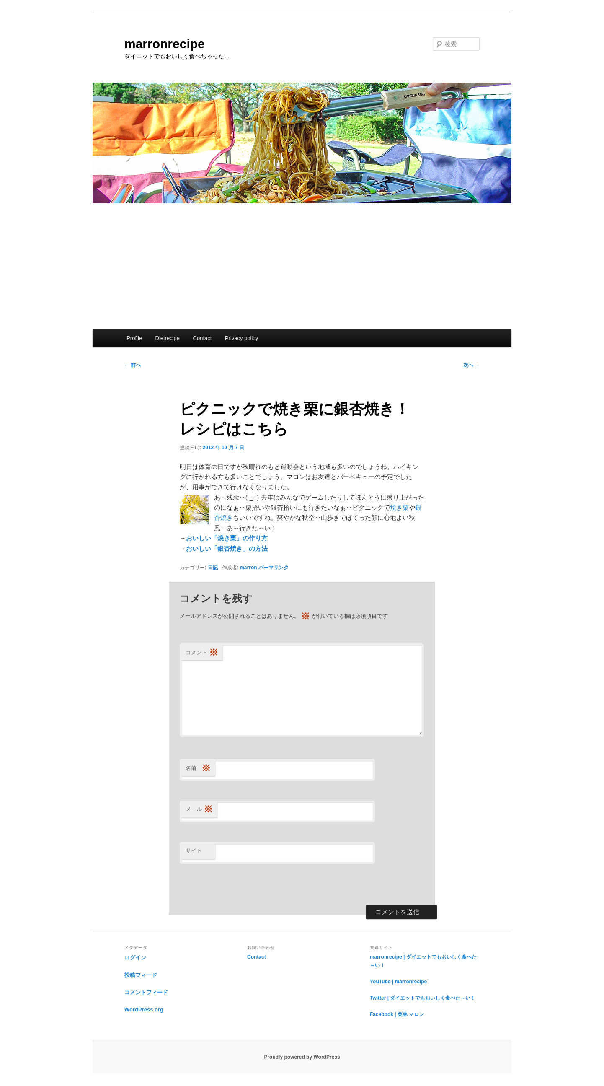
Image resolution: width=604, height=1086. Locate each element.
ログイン (135, 957)
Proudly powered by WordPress (302, 1057)
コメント (202, 653)
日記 (213, 567)
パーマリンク (273, 567)
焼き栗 (399, 507)
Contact (202, 338)
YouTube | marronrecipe (398, 982)
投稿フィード (140, 975)
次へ (471, 365)
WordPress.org (143, 1009)
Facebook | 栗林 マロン (397, 1014)
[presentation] (243, 884)
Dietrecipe (167, 338)
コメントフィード (146, 992)
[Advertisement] (302, 266)
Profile (134, 338)
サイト (194, 851)
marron (248, 567)
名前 (198, 768)
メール (199, 809)
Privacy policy (241, 338)
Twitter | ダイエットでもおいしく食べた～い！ (422, 998)
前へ (132, 365)
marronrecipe (164, 44)
